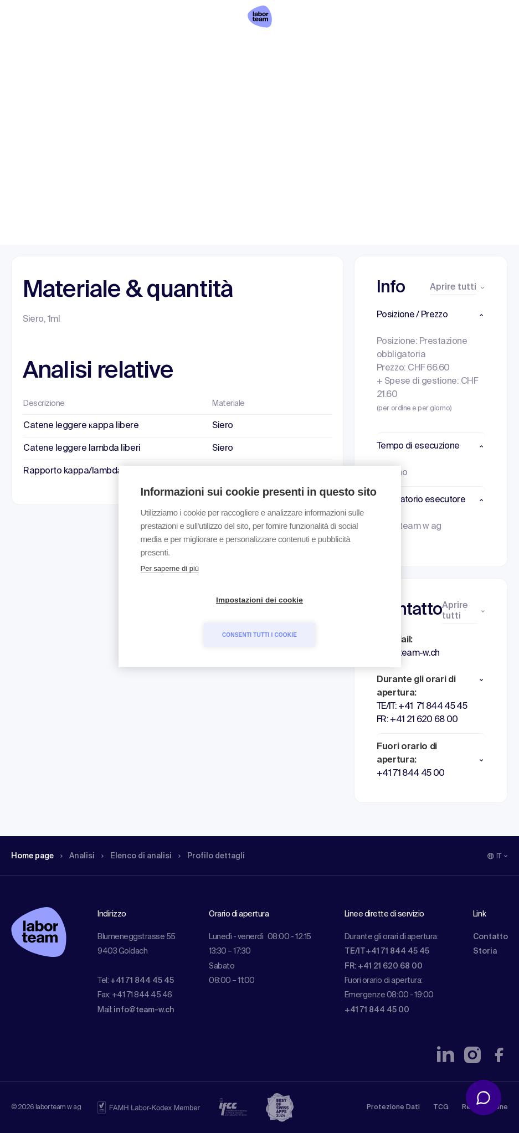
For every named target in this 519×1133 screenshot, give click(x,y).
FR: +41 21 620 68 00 (384, 966)
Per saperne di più (170, 586)
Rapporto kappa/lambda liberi (83, 471)
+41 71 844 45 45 (142, 981)
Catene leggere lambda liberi (82, 448)
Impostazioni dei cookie (195, 618)
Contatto (490, 937)
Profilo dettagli (231, 80)
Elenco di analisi (149, 80)
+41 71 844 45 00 (377, 1010)
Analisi (85, 80)
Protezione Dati (393, 1107)
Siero (222, 425)
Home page (35, 80)
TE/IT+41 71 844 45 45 (387, 951)
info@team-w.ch (144, 1010)
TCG (441, 1107)
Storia (485, 951)
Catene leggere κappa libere (80, 425)
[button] (431, 315)
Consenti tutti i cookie (323, 617)
